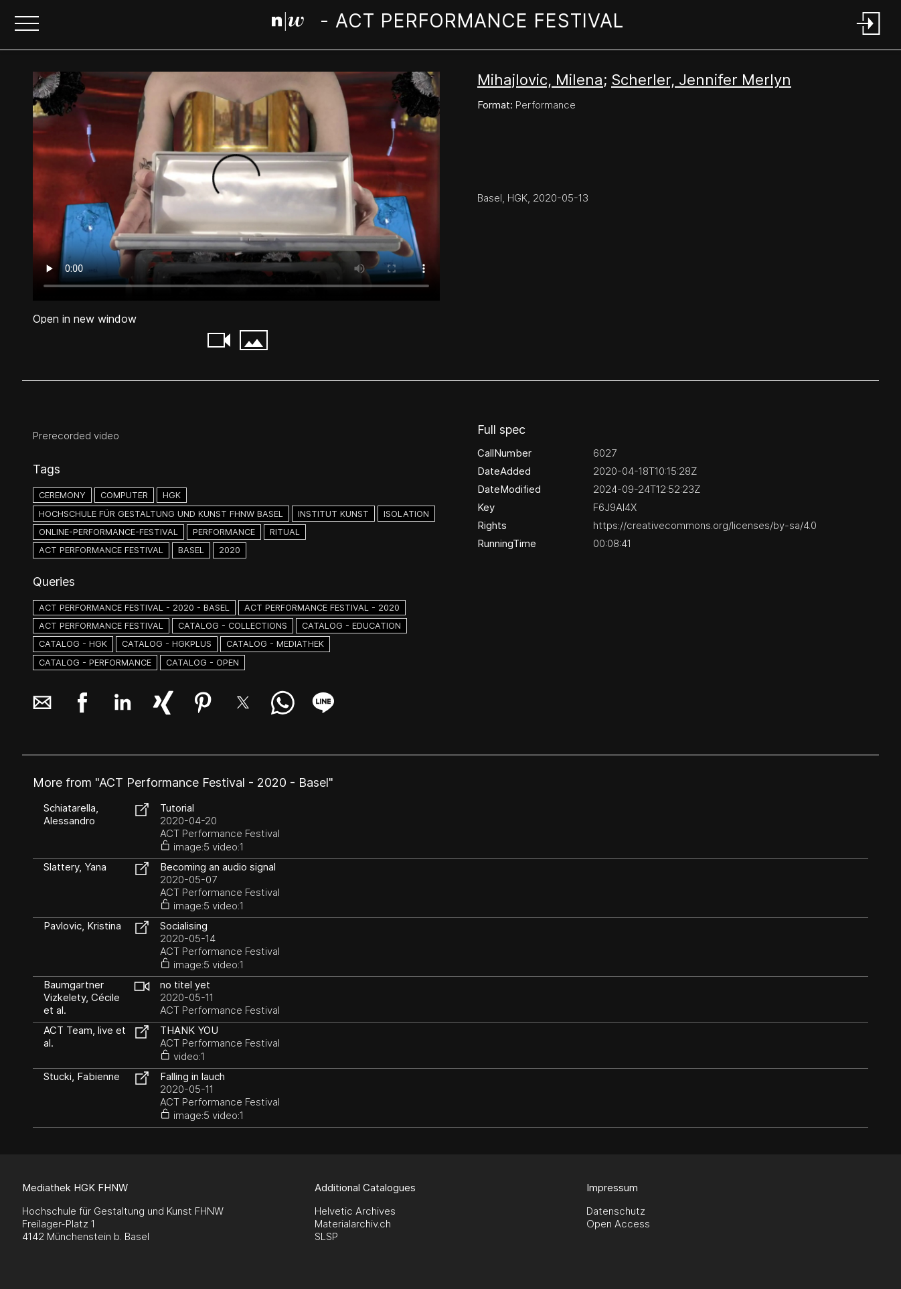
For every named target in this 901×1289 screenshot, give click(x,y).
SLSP (326, 1236)
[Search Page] (448, 23)
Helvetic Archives (355, 1211)
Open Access (618, 1223)
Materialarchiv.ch (353, 1223)
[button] (27, 25)
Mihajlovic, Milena (540, 79)
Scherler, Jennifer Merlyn (701, 79)
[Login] (869, 35)
